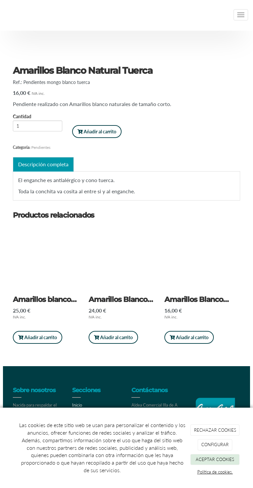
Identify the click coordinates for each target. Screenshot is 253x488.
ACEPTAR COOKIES (215, 459)
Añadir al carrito (96, 131)
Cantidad (22, 117)
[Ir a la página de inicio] (3, 15)
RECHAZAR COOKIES (215, 430)
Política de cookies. (215, 471)
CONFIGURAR (215, 444)
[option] (51, 287)
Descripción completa (43, 164)
